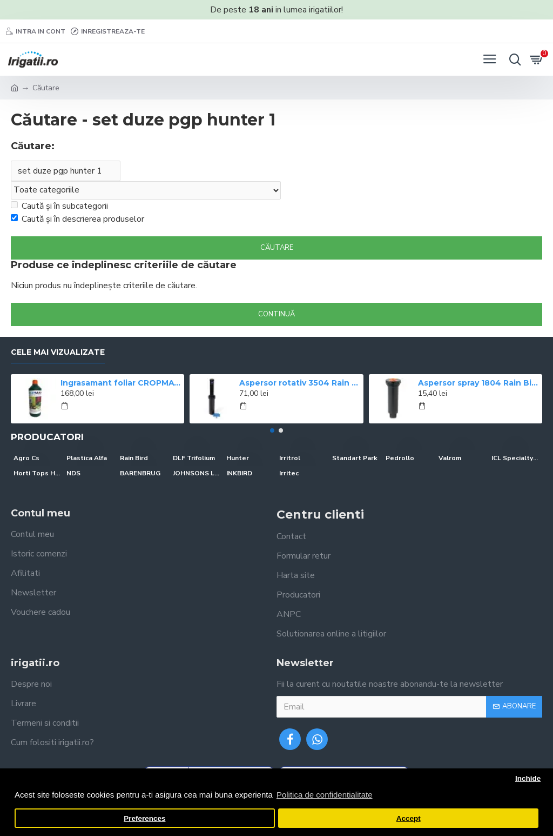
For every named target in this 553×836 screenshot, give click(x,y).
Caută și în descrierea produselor (77, 219)
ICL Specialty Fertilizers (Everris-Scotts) (515, 458)
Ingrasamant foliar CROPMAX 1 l (120, 383)
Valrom (450, 458)
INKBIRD (239, 473)
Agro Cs (26, 458)
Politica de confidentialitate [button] (324, 794)
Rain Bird (134, 458)
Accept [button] (408, 818)
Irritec (289, 473)
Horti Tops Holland (37, 473)
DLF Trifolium (194, 458)
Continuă (276, 314)
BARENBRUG (140, 473)
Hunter (237, 458)
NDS (73, 473)
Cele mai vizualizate (58, 352)
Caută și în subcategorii (59, 206)
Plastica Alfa (86, 458)
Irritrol (289, 458)
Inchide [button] (528, 778)
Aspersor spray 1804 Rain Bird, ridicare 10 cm (478, 383)
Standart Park (354, 458)
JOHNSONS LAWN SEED (196, 473)
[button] (272, 430)
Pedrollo (400, 458)
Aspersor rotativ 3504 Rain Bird (299, 383)
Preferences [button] (144, 818)
